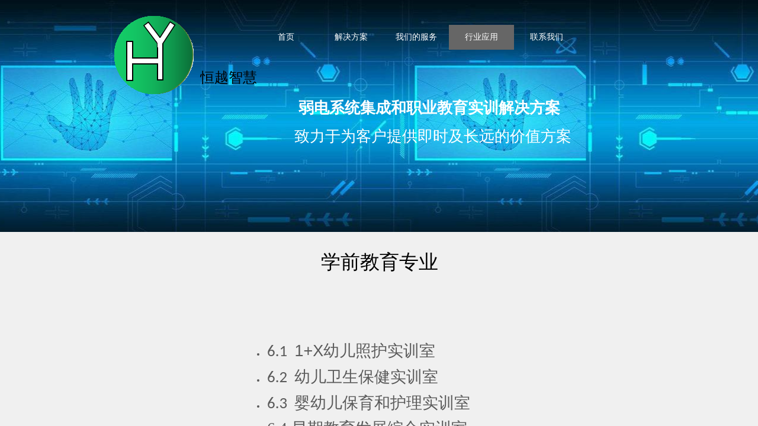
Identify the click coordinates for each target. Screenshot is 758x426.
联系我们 (546, 37)
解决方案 (351, 37)
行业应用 (481, 37)
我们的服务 (416, 37)
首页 (286, 37)
